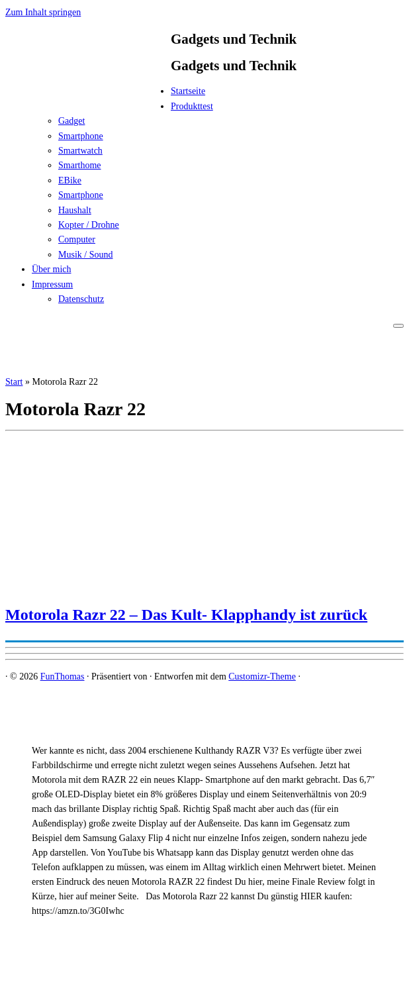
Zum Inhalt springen (43, 12)
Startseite (188, 91)
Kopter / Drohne (88, 225)
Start (14, 382)
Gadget (71, 121)
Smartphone (80, 136)
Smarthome (79, 165)
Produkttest (192, 106)
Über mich (51, 269)
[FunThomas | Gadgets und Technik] (88, 95)
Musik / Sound (85, 255)
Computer (76, 239)
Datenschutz (81, 299)
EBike (69, 180)
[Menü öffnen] (398, 326)
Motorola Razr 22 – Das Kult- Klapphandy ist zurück (186, 614)
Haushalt (74, 210)
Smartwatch (80, 151)
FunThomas (62, 676)
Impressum (52, 284)
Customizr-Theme (262, 676)
